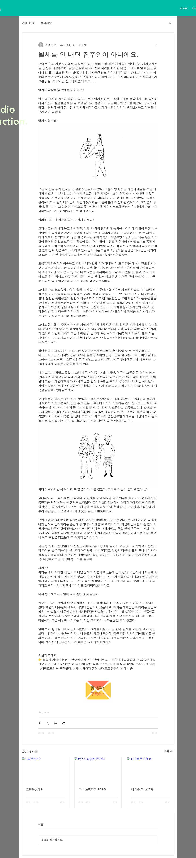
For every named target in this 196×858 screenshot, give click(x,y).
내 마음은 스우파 (142, 789)
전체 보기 (169, 751)
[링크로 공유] (63, 723)
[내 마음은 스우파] (150, 770)
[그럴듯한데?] (45, 770)
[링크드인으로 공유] (55, 723)
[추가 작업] (156, 45)
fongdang (46, 22)
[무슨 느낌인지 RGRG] (98, 770)
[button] (170, 22)
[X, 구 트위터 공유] (47, 723)
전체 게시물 (28, 22)
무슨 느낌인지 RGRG (92, 789)
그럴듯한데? (34, 789)
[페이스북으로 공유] (39, 723)
